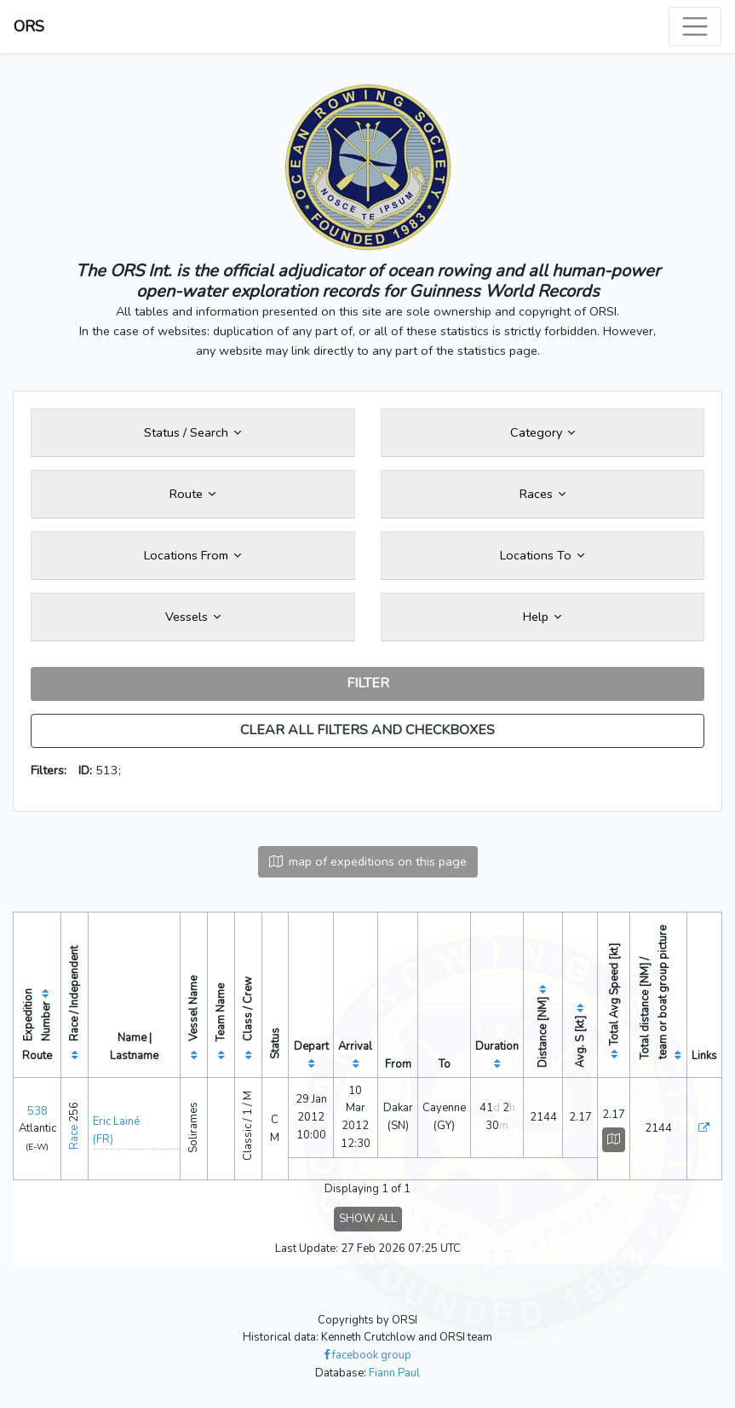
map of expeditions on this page (368, 861)
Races (543, 493)
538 (37, 1111)
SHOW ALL (368, 1218)
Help (542, 616)
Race (74, 1137)
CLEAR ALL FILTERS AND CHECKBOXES (367, 730)
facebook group (367, 1355)
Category (542, 432)
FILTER (368, 683)
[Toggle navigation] (695, 26)
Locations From (192, 555)
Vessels (193, 616)
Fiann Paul (394, 1373)
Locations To (542, 555)
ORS (29, 26)
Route (192, 493)
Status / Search (192, 432)
